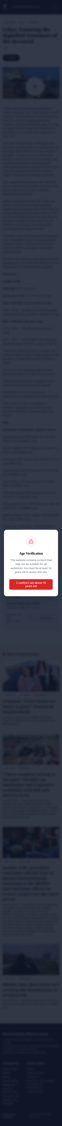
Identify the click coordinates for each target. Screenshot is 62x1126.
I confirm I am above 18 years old (31, 584)
